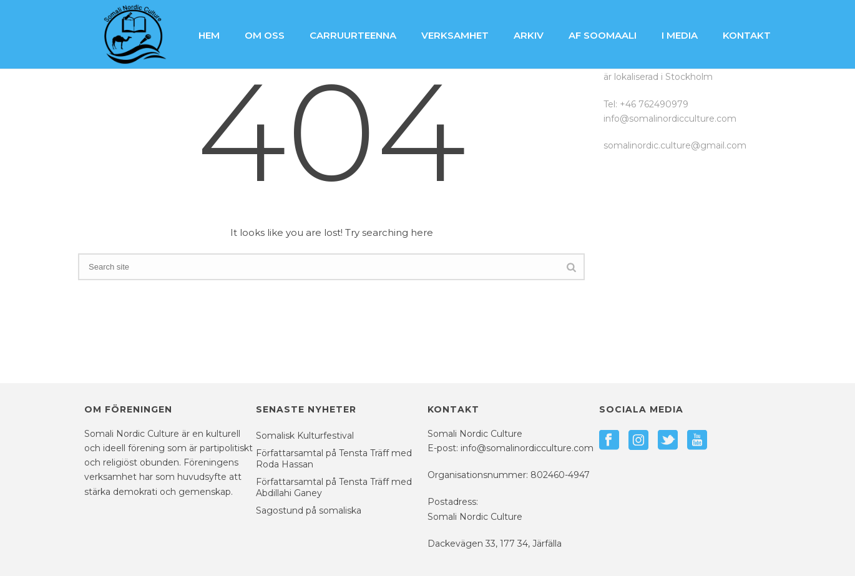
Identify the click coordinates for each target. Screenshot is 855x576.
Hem (209, 35)
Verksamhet (455, 35)
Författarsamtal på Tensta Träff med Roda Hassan (334, 458)
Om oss (265, 35)
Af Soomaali (603, 35)
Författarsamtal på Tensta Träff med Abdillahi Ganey (334, 487)
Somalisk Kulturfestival (305, 435)
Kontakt (747, 35)
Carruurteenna (353, 35)
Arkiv (529, 35)
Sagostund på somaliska (308, 510)
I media (680, 35)
